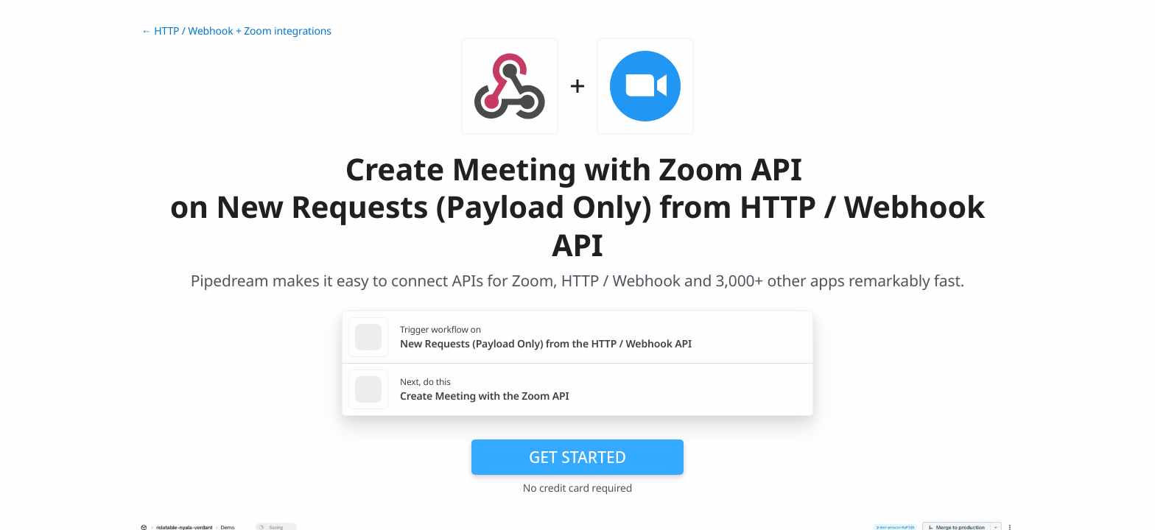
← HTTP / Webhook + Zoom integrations (236, 31)
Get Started (577, 457)
